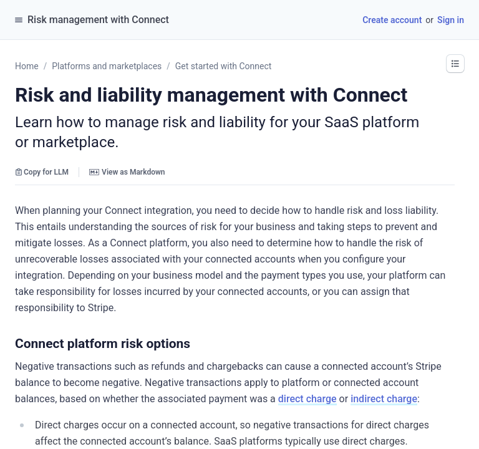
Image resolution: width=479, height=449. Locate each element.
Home (27, 66)
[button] (455, 63)
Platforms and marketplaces (107, 66)
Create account (392, 20)
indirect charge (384, 399)
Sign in (450, 20)
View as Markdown (127, 172)
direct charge (307, 399)
